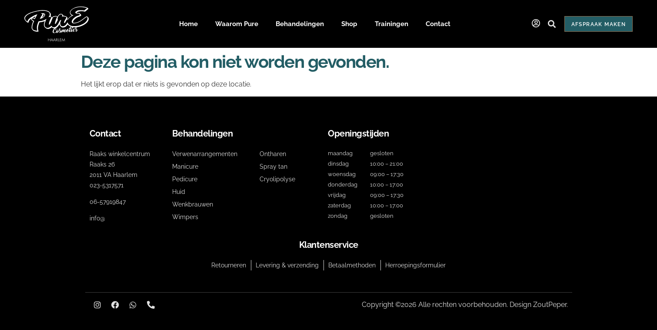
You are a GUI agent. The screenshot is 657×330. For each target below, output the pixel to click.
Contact (438, 24)
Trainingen (391, 24)
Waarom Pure (236, 24)
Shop (349, 24)
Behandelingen (300, 24)
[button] (552, 24)
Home (188, 24)
